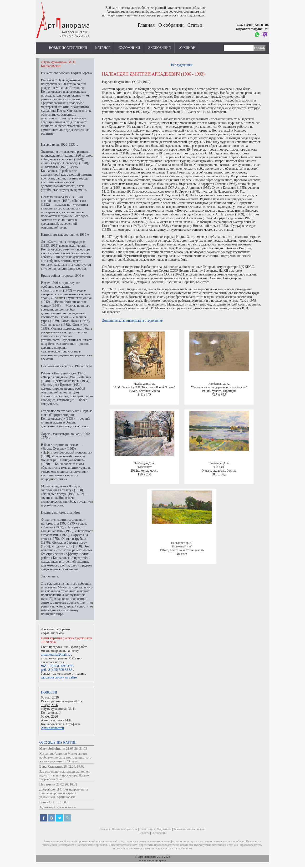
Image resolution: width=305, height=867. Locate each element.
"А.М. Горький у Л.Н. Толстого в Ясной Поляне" (144, 387)
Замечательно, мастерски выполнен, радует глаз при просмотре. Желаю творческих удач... (65, 775)
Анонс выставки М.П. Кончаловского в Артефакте (61, 722)
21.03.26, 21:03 (76, 748)
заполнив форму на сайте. (59, 677)
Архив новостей (52, 728)
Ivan (42, 802)
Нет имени (47, 784)
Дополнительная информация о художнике (132, 320)
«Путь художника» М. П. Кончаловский (58, 710)
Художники (129, 48)
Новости (49, 692)
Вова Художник (51, 766)
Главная (146, 25)
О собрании (171, 25)
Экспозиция (159, 48)
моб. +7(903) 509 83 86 (57, 666)
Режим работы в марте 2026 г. (62, 701)
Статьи (194, 25)
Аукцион (187, 48)
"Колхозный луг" (181, 546)
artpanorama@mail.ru (55, 654)
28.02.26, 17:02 (73, 766)
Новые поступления (68, 48)
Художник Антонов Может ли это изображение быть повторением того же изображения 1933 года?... (65, 757)
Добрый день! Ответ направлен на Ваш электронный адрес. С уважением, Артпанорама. (63, 793)
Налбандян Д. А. (144, 383)
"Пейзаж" (219, 467)
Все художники (182, 65)
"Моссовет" (144, 467)
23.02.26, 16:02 (57, 802)
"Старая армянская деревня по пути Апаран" (219, 387)
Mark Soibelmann (52, 748)
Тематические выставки (188, 829)
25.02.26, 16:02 (66, 784)
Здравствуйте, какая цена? (57, 807)
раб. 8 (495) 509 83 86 (56, 670)
